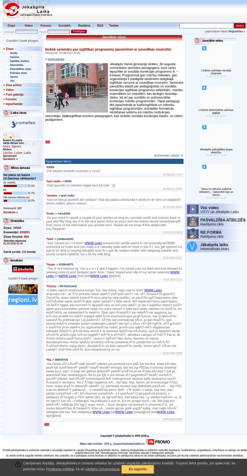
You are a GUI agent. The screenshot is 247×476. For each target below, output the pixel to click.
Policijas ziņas (18, 73)
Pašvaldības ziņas (20, 69)
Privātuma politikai (60, 469)
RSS (100, 25)
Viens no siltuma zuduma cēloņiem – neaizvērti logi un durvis (216, 191)
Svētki (13, 53)
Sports (14, 77)
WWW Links (93, 243)
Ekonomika (16, 65)
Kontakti (64, 25)
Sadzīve (14, 57)
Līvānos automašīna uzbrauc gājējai (216, 111)
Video (29, 25)
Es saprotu (138, 469)
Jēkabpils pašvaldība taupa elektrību (216, 151)
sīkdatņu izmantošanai (102, 469)
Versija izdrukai (56, 59)
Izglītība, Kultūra (19, 61)
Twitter (114, 25)
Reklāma (84, 25)
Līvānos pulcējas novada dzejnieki (216, 72)
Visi (12, 80)
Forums (46, 25)
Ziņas (11, 25)
